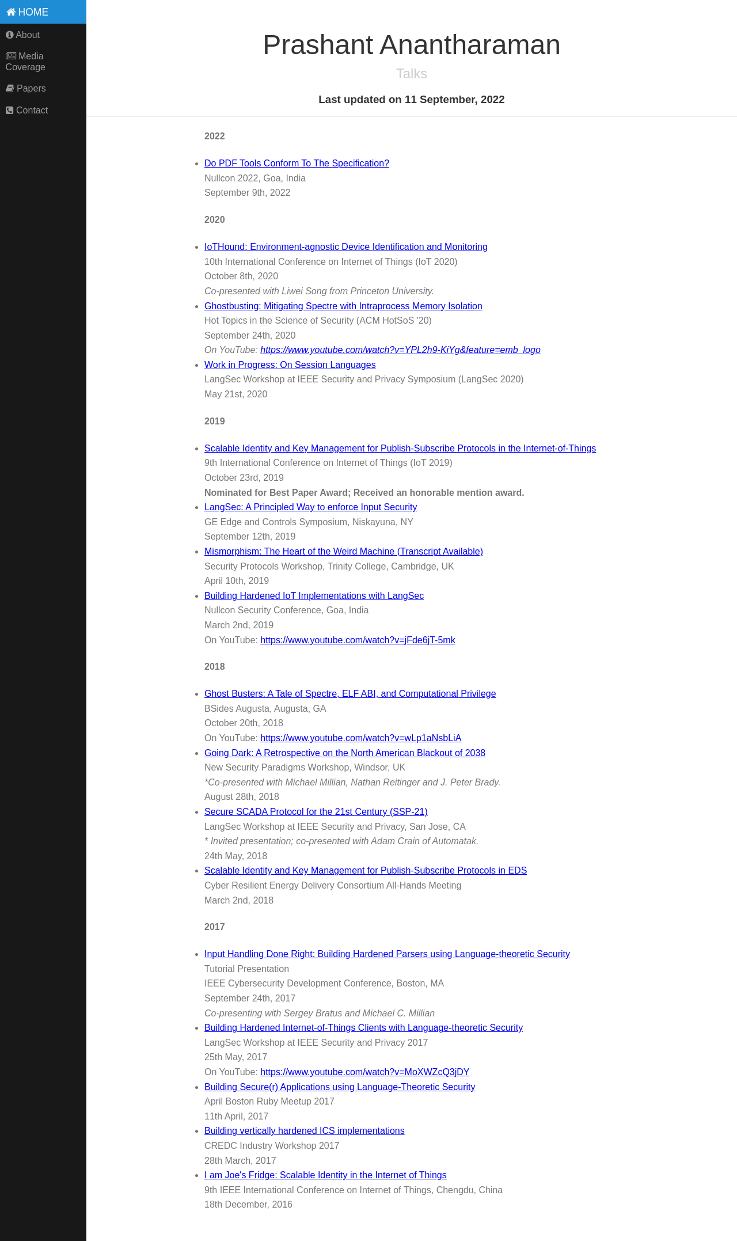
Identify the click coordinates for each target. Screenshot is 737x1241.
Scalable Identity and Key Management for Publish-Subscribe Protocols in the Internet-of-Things (400, 448)
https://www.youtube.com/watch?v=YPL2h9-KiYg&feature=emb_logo (400, 350)
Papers (26, 88)
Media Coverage (25, 61)
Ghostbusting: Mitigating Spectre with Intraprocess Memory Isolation (343, 306)
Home (27, 12)
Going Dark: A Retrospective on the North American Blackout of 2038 (344, 753)
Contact (27, 110)
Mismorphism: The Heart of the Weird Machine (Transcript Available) (343, 551)
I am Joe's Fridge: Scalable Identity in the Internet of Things (325, 1175)
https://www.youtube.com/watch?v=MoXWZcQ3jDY (364, 1072)
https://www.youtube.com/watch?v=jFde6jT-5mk (357, 640)
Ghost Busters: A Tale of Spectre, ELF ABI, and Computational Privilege (350, 694)
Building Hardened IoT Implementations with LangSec (314, 596)
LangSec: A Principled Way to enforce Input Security (310, 507)
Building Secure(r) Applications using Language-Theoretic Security (339, 1087)
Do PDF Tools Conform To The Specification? (296, 163)
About (23, 35)
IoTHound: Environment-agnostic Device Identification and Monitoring (346, 247)
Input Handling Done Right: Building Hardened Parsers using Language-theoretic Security (387, 954)
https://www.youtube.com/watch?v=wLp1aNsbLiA (360, 738)
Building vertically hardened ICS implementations (304, 1131)
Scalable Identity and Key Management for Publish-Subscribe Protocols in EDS (365, 870)
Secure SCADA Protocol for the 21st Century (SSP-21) (316, 812)
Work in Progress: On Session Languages (290, 365)
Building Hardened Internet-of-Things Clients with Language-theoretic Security (363, 1028)
